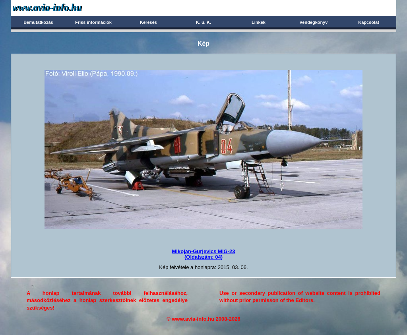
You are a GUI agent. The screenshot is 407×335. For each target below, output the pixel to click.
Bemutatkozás (38, 22)
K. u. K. (203, 22)
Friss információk (93, 22)
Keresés (148, 22)
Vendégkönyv (314, 22)
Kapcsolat (368, 22)
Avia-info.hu (61, 7)
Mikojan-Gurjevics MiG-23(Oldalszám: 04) (203, 254)
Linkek (259, 22)
